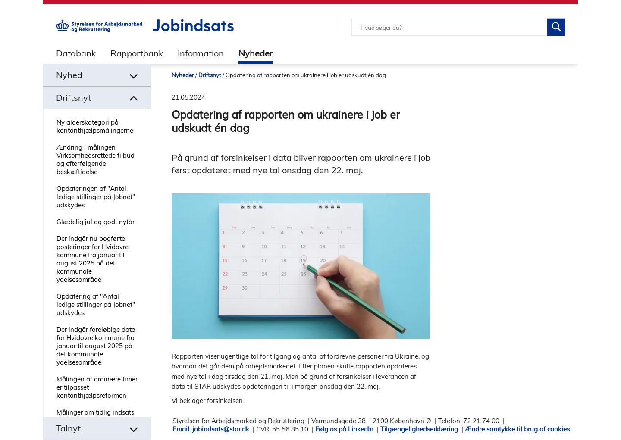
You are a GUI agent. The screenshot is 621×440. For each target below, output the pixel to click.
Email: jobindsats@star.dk (210, 429)
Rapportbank (136, 53)
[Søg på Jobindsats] (556, 27)
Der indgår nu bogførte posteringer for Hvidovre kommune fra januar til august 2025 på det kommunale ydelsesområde (92, 259)
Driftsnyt (209, 75)
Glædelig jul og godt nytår (95, 222)
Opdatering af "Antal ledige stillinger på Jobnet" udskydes (95, 304)
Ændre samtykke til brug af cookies (517, 429)
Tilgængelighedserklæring (419, 429)
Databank (76, 53)
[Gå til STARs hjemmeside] (99, 30)
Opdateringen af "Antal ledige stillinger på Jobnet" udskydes (95, 196)
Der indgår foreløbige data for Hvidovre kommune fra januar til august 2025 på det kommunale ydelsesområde (95, 345)
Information (201, 53)
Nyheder (255, 53)
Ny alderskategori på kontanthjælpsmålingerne (94, 126)
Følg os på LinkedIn (344, 429)
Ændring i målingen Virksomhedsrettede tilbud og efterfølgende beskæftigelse (95, 159)
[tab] (69, 53)
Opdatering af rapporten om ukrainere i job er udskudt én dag (306, 75)
